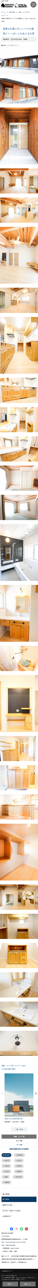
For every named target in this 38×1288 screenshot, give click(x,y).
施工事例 (6, 1199)
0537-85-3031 (21, 1241)
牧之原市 (19, 1176)
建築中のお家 (7, 1204)
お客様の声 (7, 1216)
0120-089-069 (10, 1241)
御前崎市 (20, 1155)
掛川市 (19, 1160)
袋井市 (7, 1166)
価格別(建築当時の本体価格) (19, 1149)
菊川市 (7, 1160)
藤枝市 (19, 1171)
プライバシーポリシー (21, 1277)
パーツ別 (19, 1145)
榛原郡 (7, 1182)
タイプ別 (19, 1141)
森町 (6, 1176)
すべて (7, 1155)
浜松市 (7, 1171)
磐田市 (19, 1166)
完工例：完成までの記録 (11, 1210)
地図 (25, 1238)
